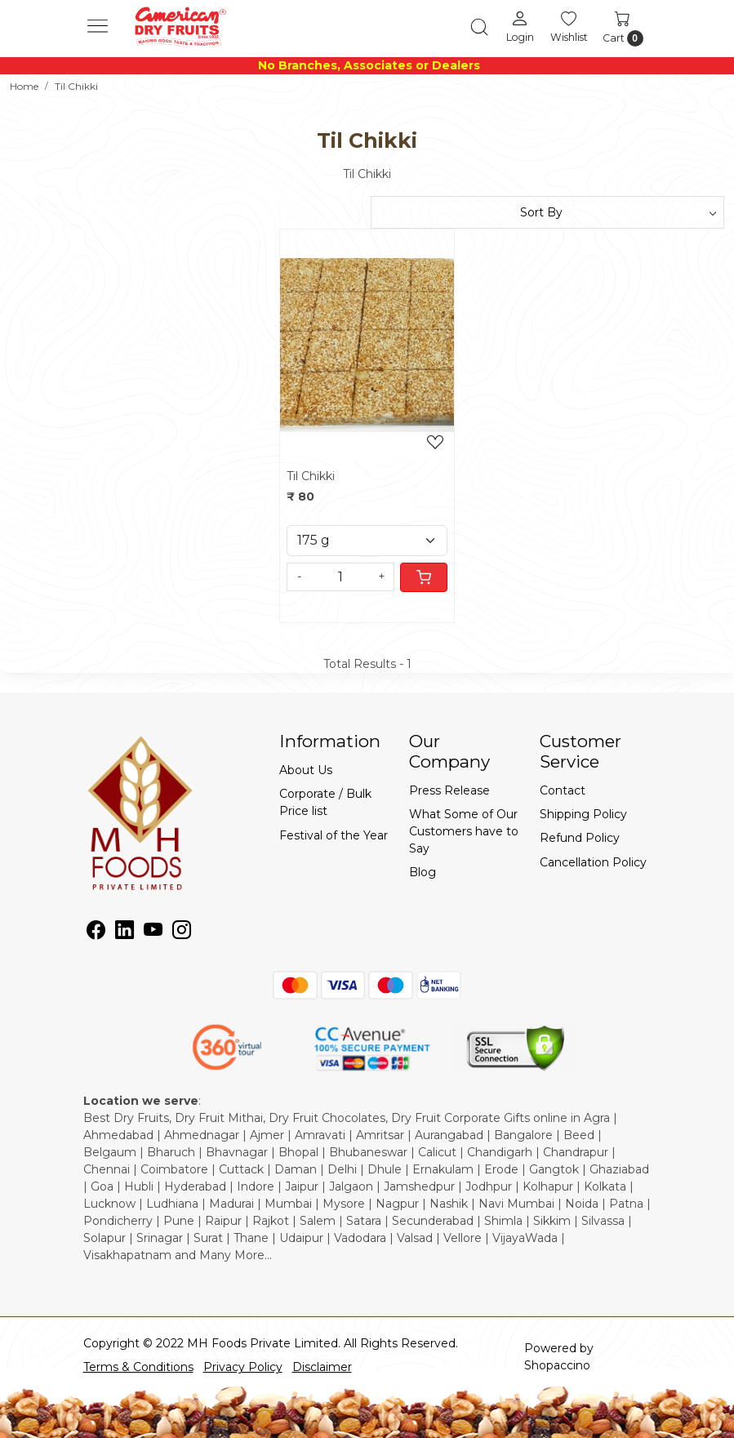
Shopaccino (557, 1365)
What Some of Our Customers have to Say (463, 831)
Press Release (449, 790)
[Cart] (423, 577)
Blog (422, 872)
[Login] (520, 26)
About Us (305, 770)
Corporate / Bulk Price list (325, 802)
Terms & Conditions (138, 1367)
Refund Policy (580, 837)
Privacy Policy (242, 1367)
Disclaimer (322, 1367)
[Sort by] (548, 212)
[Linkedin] (124, 932)
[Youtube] (153, 932)
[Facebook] (96, 932)
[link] (479, 27)
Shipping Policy (583, 814)
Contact (562, 790)
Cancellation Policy (593, 862)
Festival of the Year (333, 835)
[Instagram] (181, 932)
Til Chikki (311, 476)
